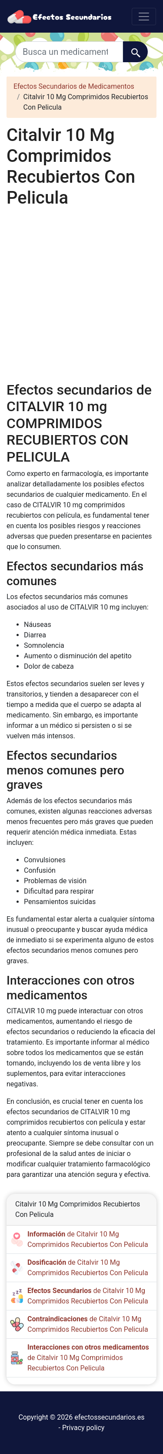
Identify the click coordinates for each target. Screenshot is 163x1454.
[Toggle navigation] (144, 16)
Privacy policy (83, 1428)
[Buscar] (135, 51)
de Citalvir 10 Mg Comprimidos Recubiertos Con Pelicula (88, 1357)
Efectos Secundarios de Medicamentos (73, 86)
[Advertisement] (81, 293)
